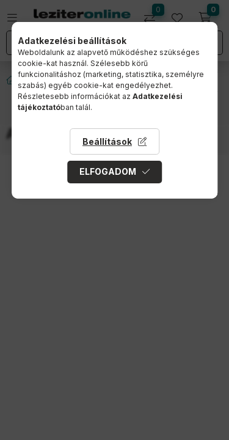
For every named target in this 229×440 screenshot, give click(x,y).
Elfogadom (107, 171)
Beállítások (107, 141)
